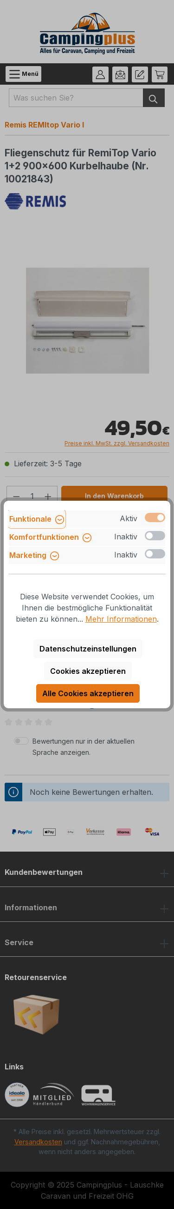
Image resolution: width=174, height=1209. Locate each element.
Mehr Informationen (121, 619)
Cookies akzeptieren (88, 671)
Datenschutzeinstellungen (87, 648)
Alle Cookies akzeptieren (88, 693)
